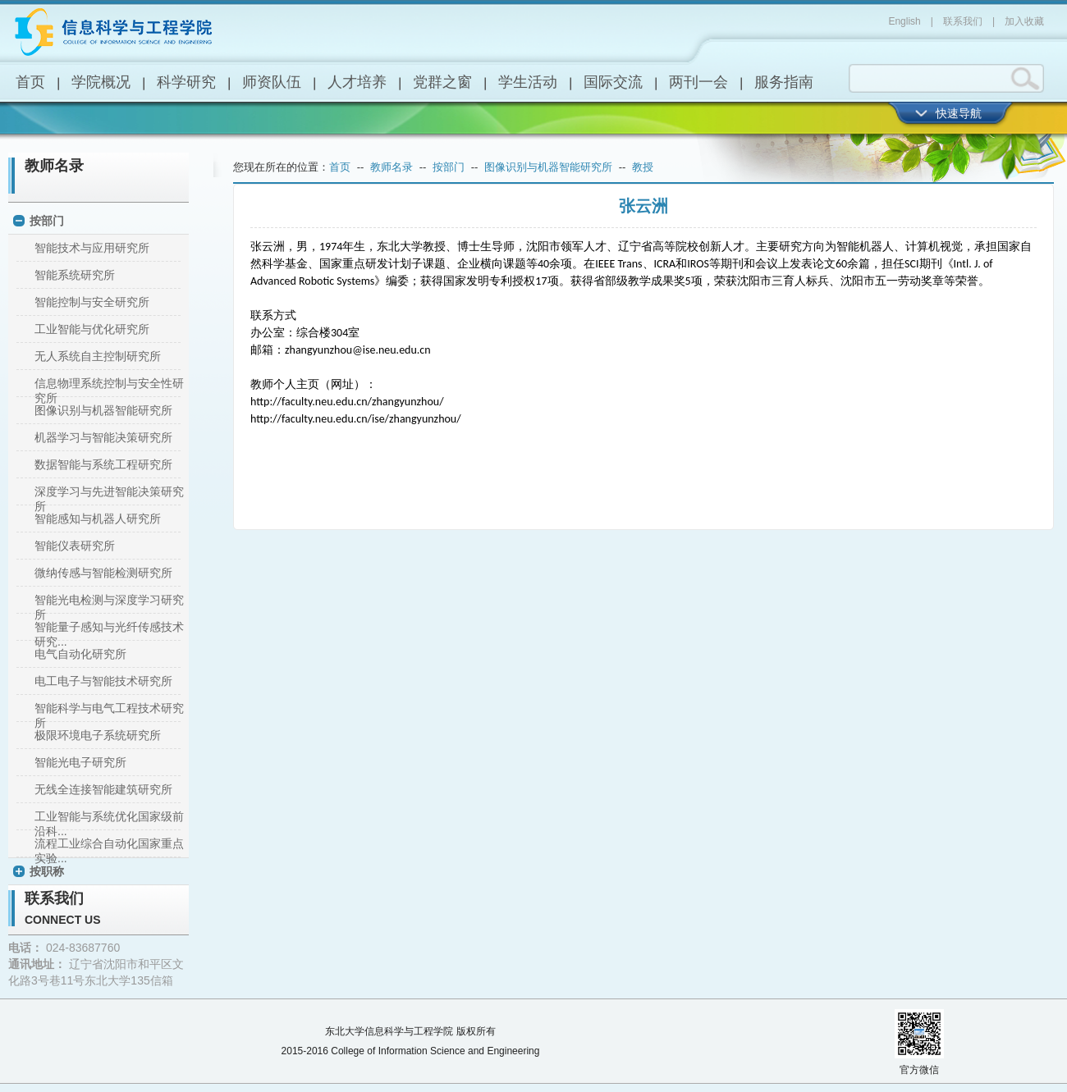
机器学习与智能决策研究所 (103, 437)
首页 (30, 82)
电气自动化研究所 (80, 653)
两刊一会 (698, 82)
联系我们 (962, 21)
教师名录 (54, 166)
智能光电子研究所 (80, 762)
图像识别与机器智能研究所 (103, 410)
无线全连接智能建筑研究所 (103, 789)
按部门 (47, 220)
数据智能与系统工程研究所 (103, 464)
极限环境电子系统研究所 (97, 735)
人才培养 (357, 82)
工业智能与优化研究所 (91, 329)
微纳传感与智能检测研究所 (103, 572)
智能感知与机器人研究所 (97, 518)
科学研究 (186, 82)
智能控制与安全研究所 (91, 301)
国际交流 (613, 82)
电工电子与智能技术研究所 (103, 681)
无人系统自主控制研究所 (97, 356)
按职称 (47, 871)
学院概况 (101, 82)
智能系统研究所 (74, 274)
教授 (642, 167)
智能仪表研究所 (74, 545)
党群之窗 (442, 82)
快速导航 (959, 113)
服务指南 (783, 82)
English (904, 21)
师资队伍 (271, 82)
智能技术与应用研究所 (91, 247)
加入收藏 (1024, 21)
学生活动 (527, 82)
